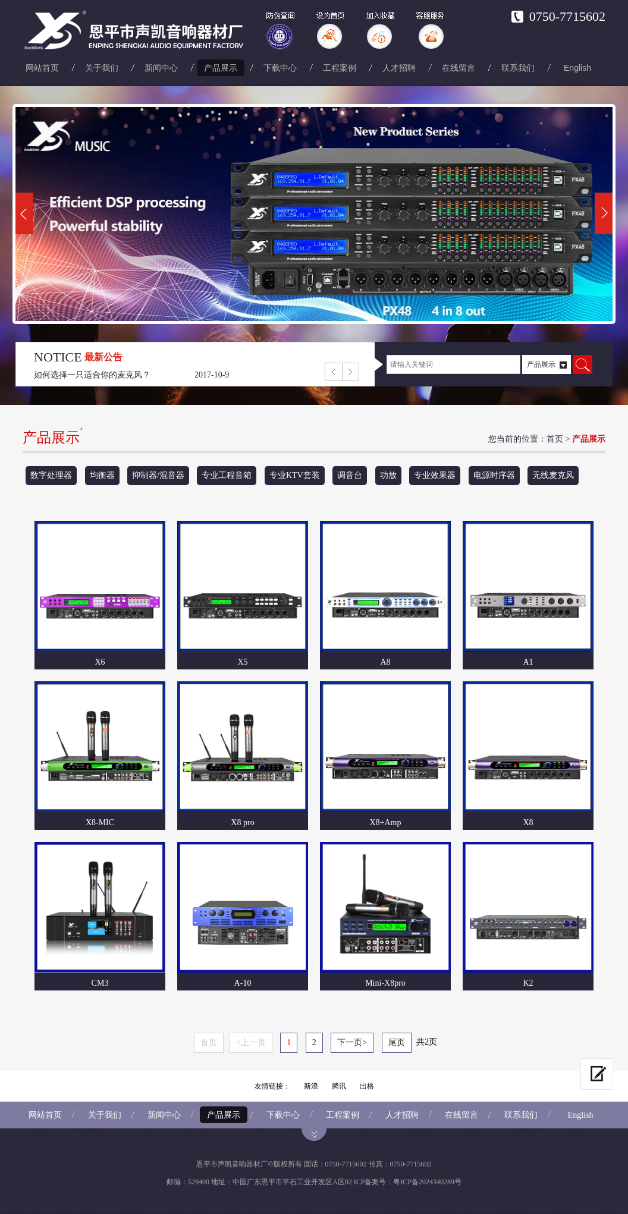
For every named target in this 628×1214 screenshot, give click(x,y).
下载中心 (280, 68)
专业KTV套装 (294, 475)
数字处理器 (51, 475)
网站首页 (42, 68)
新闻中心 (161, 68)
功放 (388, 475)
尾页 (396, 1042)
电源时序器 (494, 475)
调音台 (349, 475)
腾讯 (339, 1086)
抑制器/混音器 (158, 475)
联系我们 (518, 68)
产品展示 (220, 68)
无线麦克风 (553, 475)
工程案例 (339, 68)
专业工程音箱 (227, 475)
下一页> (352, 1042)
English (577, 68)
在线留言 (458, 68)
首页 (555, 439)
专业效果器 (435, 475)
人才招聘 (399, 68)
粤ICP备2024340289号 (427, 1182)
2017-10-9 (211, 374)
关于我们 (101, 68)
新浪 (311, 1086)
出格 (367, 1086)
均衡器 (102, 475)
